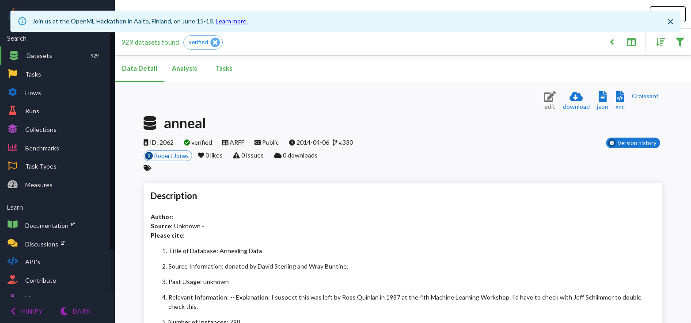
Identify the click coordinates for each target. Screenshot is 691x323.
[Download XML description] (620, 101)
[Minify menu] (26, 311)
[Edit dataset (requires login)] (549, 101)
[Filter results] (680, 41)
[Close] (670, 21)
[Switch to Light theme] (75, 311)
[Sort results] (657, 41)
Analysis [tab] (184, 68)
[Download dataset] (576, 101)
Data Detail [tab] (139, 68)
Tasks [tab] (224, 68)
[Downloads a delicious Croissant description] (645, 96)
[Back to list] (612, 41)
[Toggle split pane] (631, 41)
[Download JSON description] (602, 101)
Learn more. (232, 21)
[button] (203, 42)
